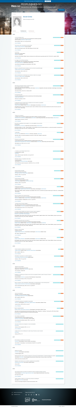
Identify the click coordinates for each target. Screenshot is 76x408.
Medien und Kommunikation (16, 392)
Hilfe (50, 9)
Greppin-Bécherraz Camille (29, 373)
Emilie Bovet (17, 54)
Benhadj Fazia (17, 362)
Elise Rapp (25, 161)
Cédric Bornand (43, 105)
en (54, 9)
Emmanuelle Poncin (23, 141)
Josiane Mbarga (25, 173)
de (56, 9)
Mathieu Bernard (17, 141)
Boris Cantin (39, 141)
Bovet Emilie (17, 325)
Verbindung (61, 9)
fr (52, 9)
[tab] (16, 31)
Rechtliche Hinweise (14, 406)
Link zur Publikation (18, 43)
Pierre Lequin (17, 62)
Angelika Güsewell (18, 69)
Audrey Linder (17, 97)
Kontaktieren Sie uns (15, 395)
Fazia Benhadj (21, 318)
